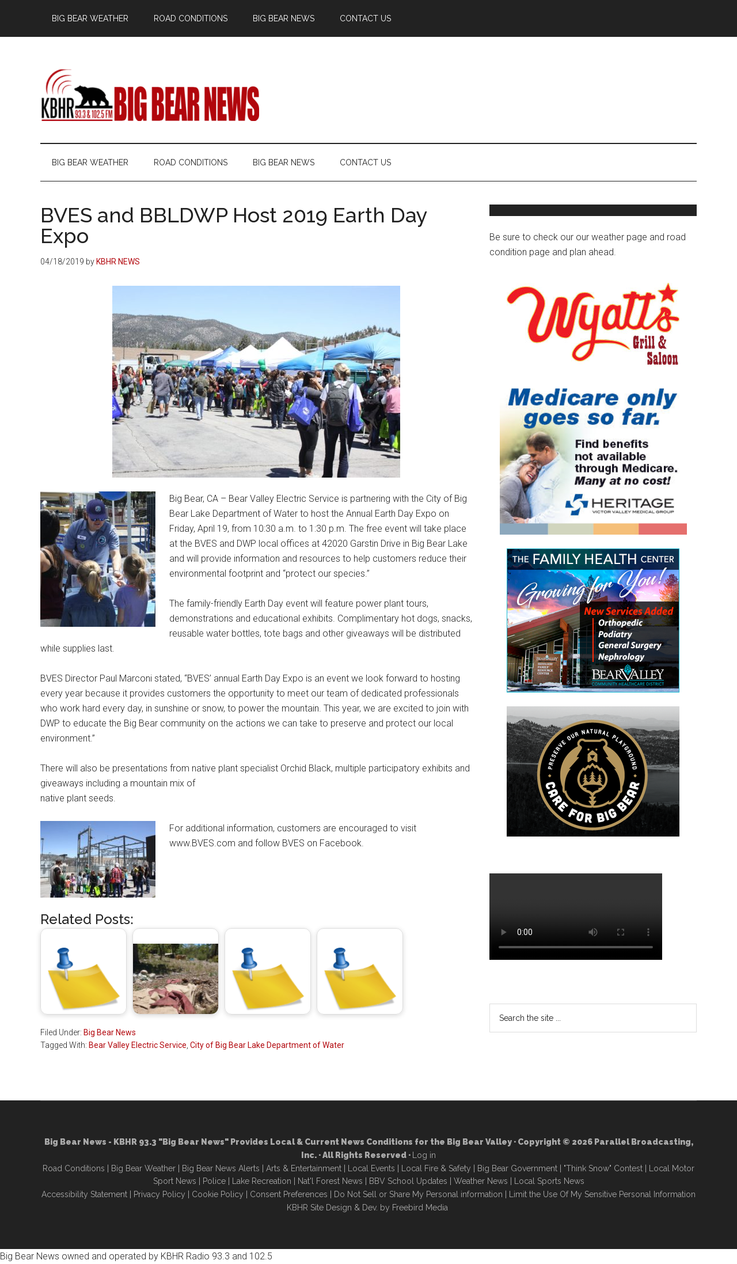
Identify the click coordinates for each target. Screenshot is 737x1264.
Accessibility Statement (84, 1194)
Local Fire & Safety (436, 1168)
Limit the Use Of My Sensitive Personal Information (602, 1194)
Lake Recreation (261, 1181)
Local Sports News (549, 1181)
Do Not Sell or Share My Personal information (418, 1194)
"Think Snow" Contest (603, 1168)
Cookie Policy (218, 1194)
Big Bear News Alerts (221, 1168)
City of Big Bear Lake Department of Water (267, 1045)
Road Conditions (74, 1168)
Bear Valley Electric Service (138, 1045)
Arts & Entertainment (303, 1168)
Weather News (481, 1181)
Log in (424, 1155)
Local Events (371, 1168)
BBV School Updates (408, 1181)
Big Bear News (109, 1032)
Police (214, 1181)
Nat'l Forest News (330, 1181)
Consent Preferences (289, 1194)
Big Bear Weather (143, 1168)
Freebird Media (420, 1207)
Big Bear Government (517, 1168)
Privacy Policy (159, 1194)
